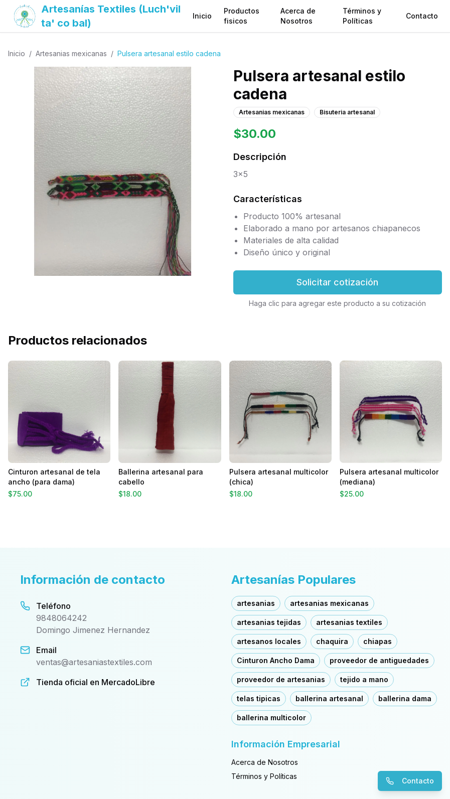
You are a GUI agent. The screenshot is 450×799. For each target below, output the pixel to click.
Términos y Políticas (362, 16)
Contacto (422, 16)
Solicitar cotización (337, 282)
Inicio (202, 16)
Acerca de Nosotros (298, 16)
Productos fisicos (241, 16)
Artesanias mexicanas (71, 53)
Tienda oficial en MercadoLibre (95, 682)
